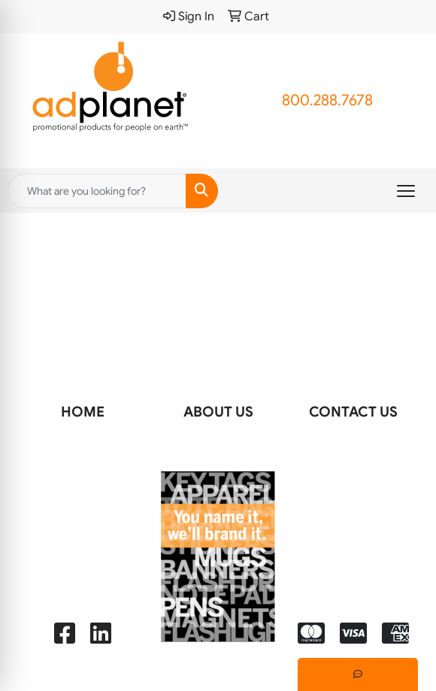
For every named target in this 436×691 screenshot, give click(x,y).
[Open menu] (406, 191)
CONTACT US (353, 411)
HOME (82, 411)
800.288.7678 (327, 100)
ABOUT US (218, 411)
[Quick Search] (97, 191)
